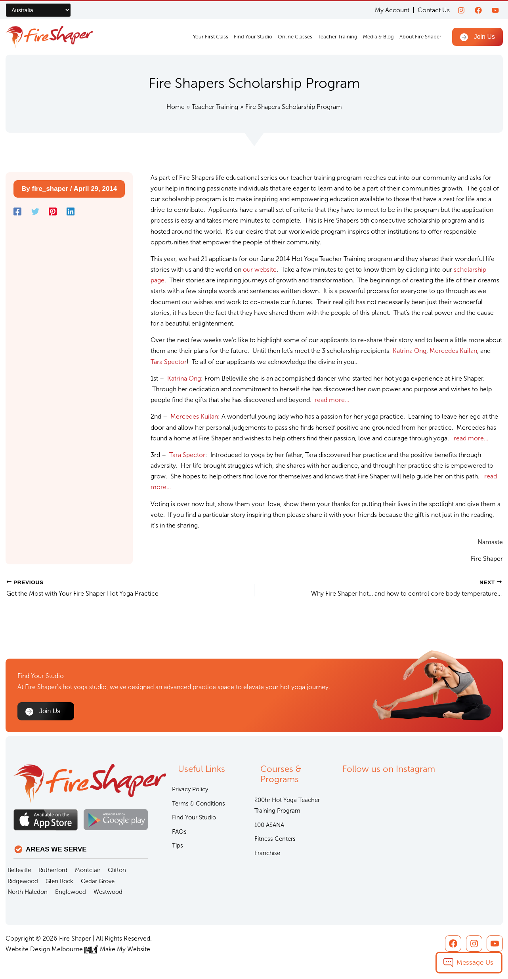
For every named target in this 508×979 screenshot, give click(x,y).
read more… (332, 400)
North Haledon (28, 891)
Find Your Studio (253, 37)
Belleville (19, 870)
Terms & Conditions (198, 803)
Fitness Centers (275, 838)
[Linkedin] (70, 211)
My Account (392, 10)
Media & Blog (378, 37)
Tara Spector (169, 362)
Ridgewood (23, 881)
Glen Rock (59, 881)
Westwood (108, 891)
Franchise (267, 853)
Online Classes (295, 37)
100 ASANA (269, 825)
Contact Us (434, 10)
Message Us (474, 962)
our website (260, 269)
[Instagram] (461, 10)
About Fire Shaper (420, 37)
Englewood (70, 891)
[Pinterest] (53, 211)
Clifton (117, 870)
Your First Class (210, 37)
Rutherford (52, 870)
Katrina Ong (409, 350)
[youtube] (495, 10)
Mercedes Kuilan (453, 350)
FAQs (179, 831)
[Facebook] (478, 10)
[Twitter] (35, 211)
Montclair (87, 870)
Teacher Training (337, 37)
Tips (177, 845)
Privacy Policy (190, 789)
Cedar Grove (98, 881)
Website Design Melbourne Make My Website (78, 949)
